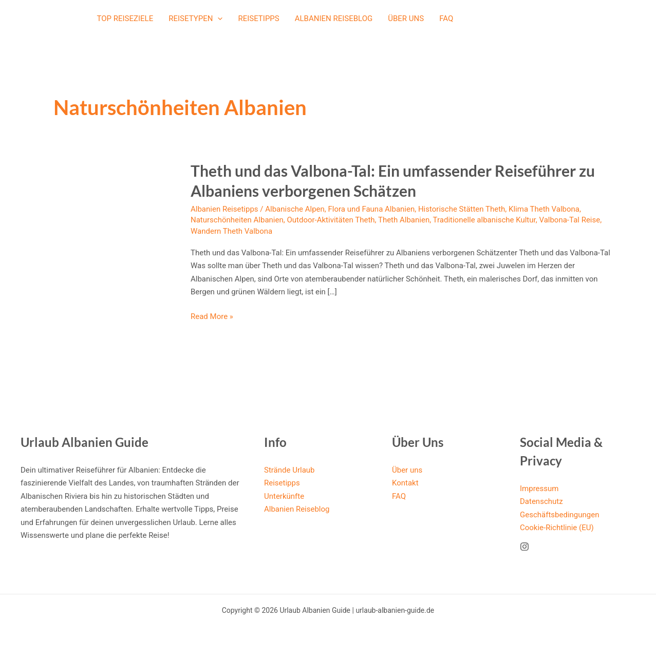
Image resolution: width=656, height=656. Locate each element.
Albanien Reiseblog (334, 18)
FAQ (446, 18)
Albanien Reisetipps (224, 209)
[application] (217, 18)
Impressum (539, 488)
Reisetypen (195, 18)
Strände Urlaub (289, 470)
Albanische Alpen (295, 209)
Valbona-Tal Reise (569, 219)
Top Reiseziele (125, 18)
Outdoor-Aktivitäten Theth (330, 219)
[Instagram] (524, 546)
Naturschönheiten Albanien (237, 219)
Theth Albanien (403, 219)
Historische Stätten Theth (461, 209)
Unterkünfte (284, 496)
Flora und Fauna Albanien (371, 209)
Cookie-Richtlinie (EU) (557, 527)
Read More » (212, 317)
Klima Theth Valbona (544, 209)
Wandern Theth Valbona (231, 231)
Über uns (406, 18)
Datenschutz (541, 501)
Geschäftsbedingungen (559, 514)
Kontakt (405, 483)
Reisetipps (258, 18)
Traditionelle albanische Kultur (484, 219)
